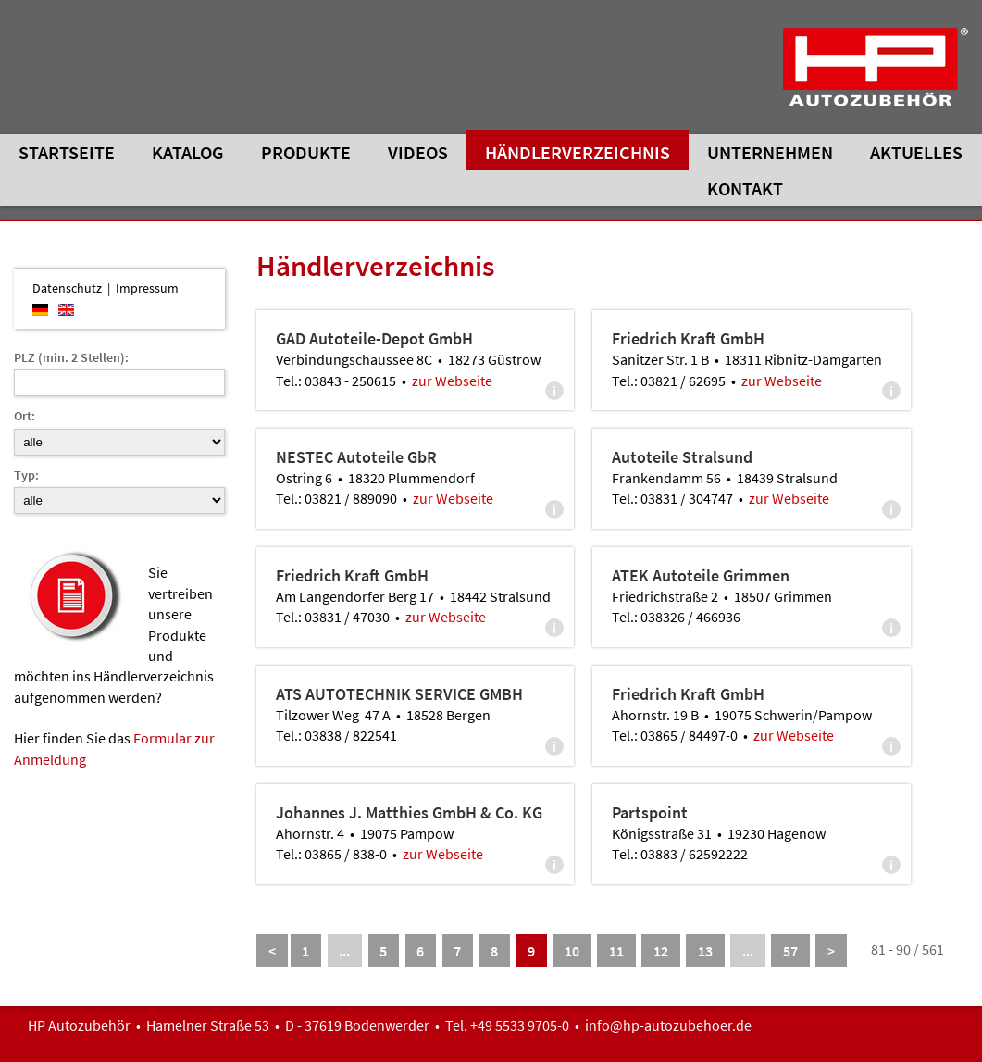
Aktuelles (916, 152)
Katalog (188, 152)
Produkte (306, 152)
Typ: (26, 475)
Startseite (67, 152)
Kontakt (745, 188)
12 (660, 951)
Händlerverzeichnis (577, 152)
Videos (418, 152)
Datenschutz (67, 288)
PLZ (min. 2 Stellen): (71, 357)
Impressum (147, 288)
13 (705, 951)
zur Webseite (452, 380)
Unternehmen (770, 152)
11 (616, 951)
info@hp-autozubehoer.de (668, 1025)
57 (790, 951)
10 (572, 951)
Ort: (24, 415)
